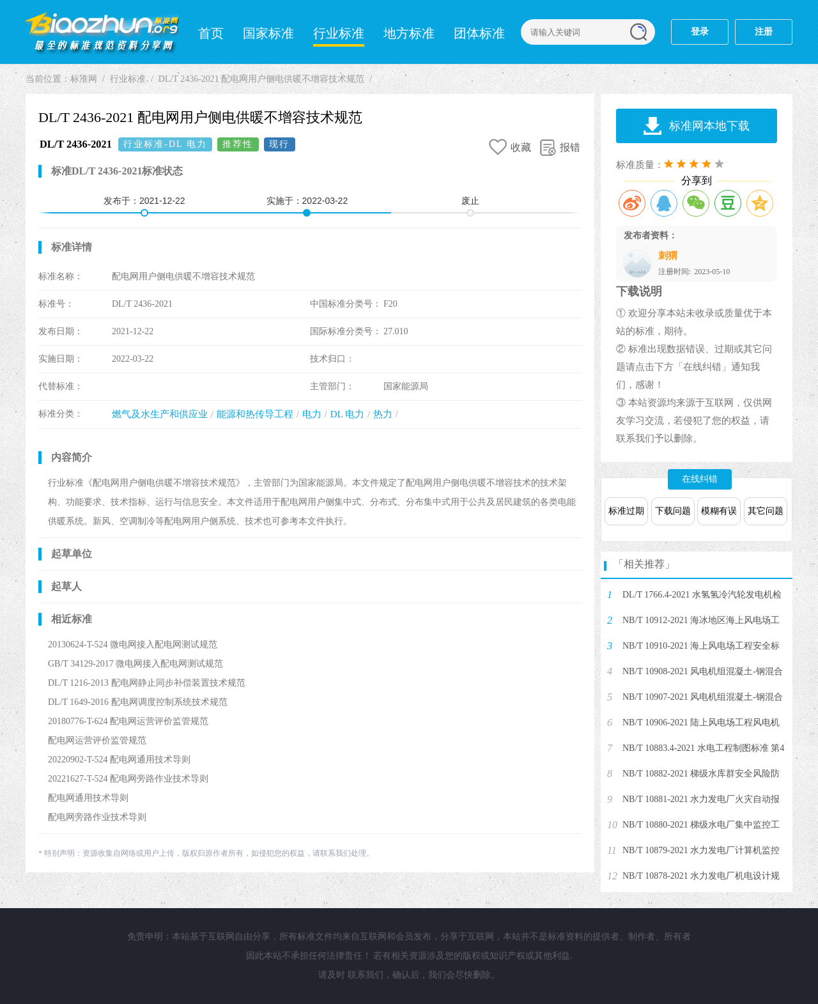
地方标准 (409, 33)
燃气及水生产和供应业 (160, 414)
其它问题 (765, 511)
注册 (764, 31)
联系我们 (365, 975)
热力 (382, 414)
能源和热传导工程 (255, 414)
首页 (211, 33)
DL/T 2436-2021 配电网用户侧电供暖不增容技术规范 (261, 79)
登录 (700, 31)
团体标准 (479, 33)
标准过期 (626, 511)
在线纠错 (700, 479)
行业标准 (338, 33)
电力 (311, 414)
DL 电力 (347, 414)
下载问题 (673, 511)
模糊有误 (719, 511)
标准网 (102, 32)
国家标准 (268, 33)
